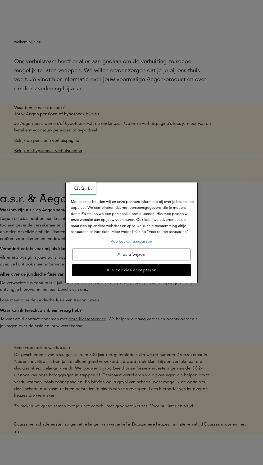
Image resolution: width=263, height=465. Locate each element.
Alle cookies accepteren (131, 270)
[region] (131, 232)
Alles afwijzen (132, 254)
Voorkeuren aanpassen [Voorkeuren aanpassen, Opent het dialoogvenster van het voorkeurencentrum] (131, 241)
